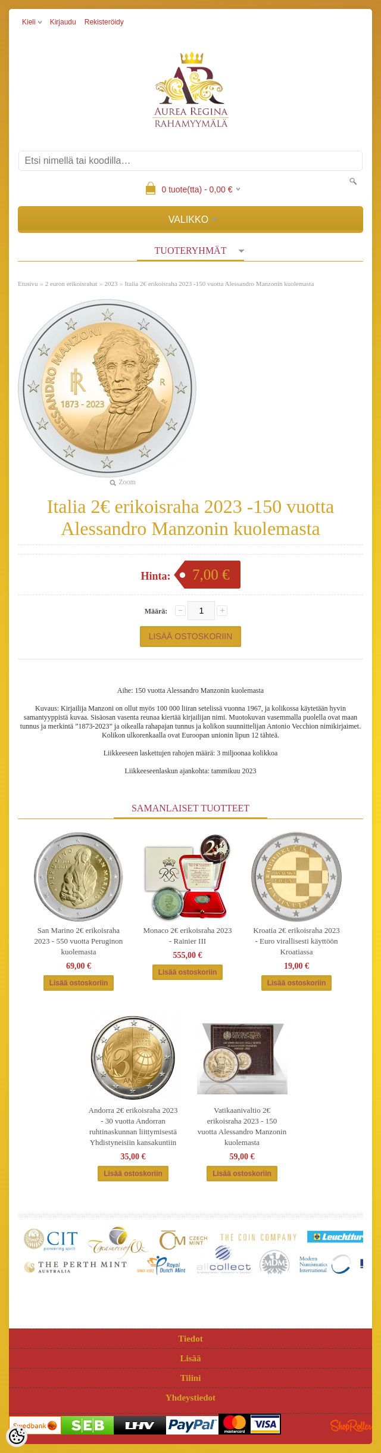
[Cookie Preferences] (16, 1436)
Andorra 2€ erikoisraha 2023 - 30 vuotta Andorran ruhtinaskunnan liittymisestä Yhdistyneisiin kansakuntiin (133, 1126)
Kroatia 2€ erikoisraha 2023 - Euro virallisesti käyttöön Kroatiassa (296, 941)
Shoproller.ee (351, 1426)
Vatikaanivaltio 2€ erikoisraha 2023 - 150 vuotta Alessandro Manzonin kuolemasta (242, 1126)
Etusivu (28, 283)
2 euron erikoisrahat (71, 283)
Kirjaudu (63, 22)
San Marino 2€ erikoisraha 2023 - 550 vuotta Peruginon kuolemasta (79, 941)
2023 (111, 283)
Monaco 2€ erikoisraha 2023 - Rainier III (187, 935)
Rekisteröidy (104, 22)
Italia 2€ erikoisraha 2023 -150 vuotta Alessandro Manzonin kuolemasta (219, 283)
